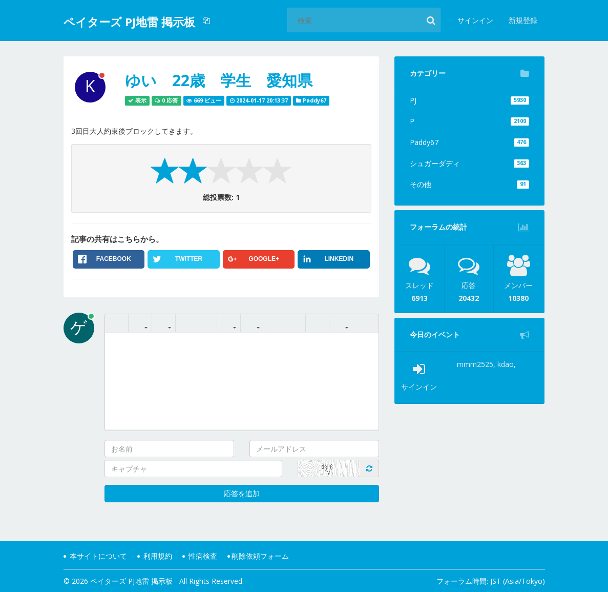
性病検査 (199, 556)
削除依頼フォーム (258, 556)
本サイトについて (95, 556)
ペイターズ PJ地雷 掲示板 (129, 21)
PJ (469, 100)
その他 (469, 184)
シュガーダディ (469, 163)
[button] (207, 20)
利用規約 (154, 556)
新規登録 (523, 20)
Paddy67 (469, 142)
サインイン (475, 20)
